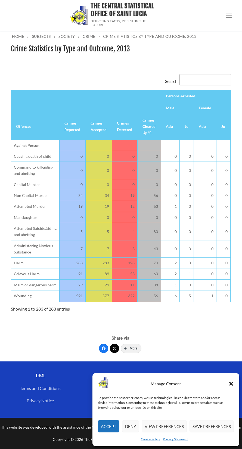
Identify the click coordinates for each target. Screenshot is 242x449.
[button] (231, 383)
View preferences (164, 426)
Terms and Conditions (40, 388)
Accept (108, 426)
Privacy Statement (175, 439)
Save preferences (212, 426)
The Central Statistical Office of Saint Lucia (122, 10)
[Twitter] (114, 348)
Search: (198, 81)
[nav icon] (229, 15)
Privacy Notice (40, 400)
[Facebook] (103, 348)
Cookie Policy (150, 439)
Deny (130, 426)
